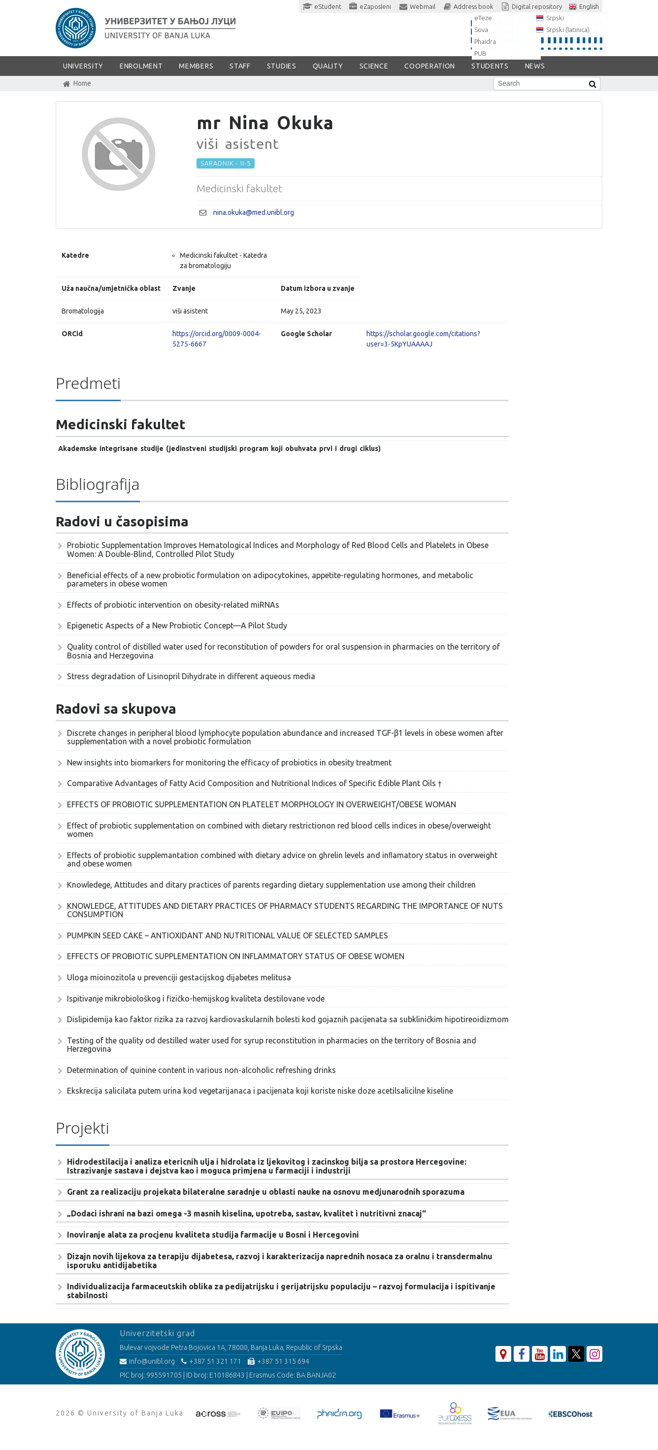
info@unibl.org (147, 1361)
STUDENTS (490, 66)
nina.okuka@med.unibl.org (253, 212)
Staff (240, 66)
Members (196, 66)
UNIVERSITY (83, 66)
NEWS (535, 66)
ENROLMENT (141, 66)
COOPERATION (429, 66)
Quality (328, 66)
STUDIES (281, 66)
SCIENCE (374, 66)
